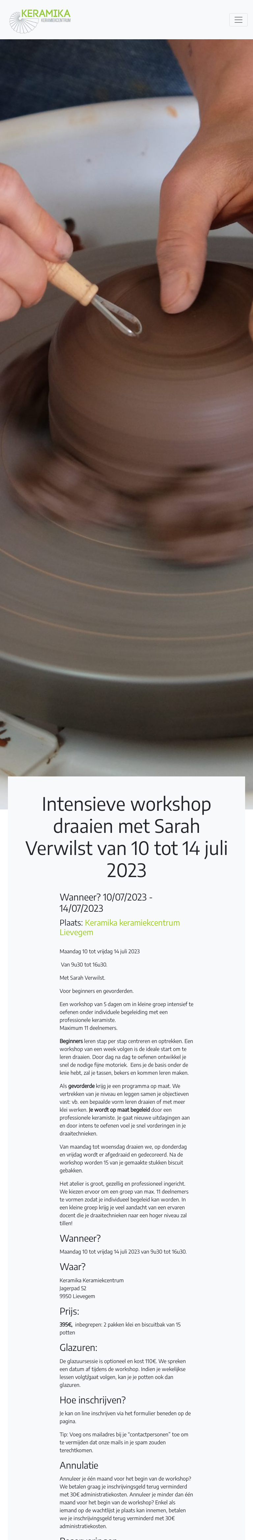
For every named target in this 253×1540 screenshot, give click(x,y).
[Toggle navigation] (238, 19)
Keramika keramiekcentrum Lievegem (120, 927)
